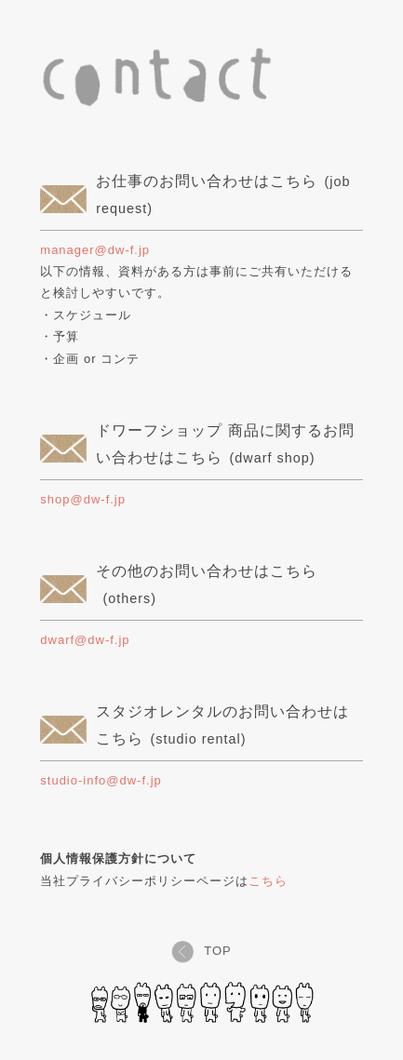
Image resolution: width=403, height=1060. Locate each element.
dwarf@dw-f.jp (84, 640)
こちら (268, 881)
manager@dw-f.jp (95, 250)
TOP (201, 951)
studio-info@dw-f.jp (100, 780)
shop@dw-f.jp (83, 499)
